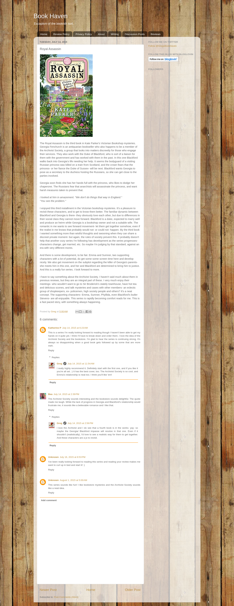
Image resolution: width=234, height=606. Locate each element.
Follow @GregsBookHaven (162, 46)
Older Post (132, 590)
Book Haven (51, 16)
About (101, 34)
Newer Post (48, 590)
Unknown (53, 457)
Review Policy (61, 34)
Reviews (156, 34)
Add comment (49, 500)
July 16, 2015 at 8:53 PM (72, 457)
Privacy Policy (84, 34)
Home (43, 34)
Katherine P (54, 328)
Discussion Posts (135, 34)
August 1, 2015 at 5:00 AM (73, 480)
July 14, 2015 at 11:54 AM (80, 363)
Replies (56, 357)
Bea (50, 394)
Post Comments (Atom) (66, 597)
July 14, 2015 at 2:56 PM (80, 423)
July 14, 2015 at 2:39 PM (66, 394)
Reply (51, 350)
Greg (59, 363)
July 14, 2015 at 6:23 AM (75, 328)
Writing (115, 34)
